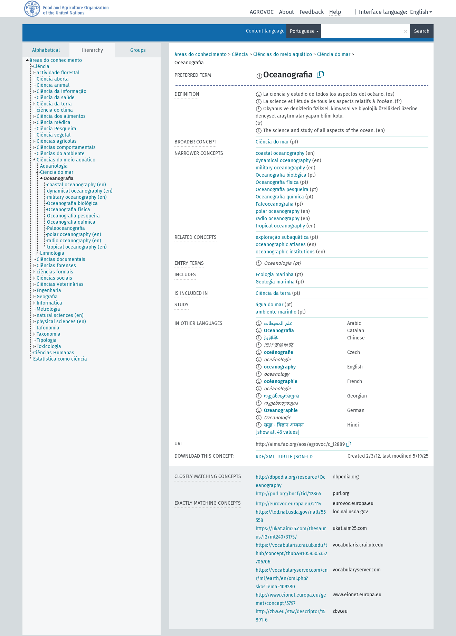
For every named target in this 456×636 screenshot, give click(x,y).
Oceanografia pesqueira (282, 190)
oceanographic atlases (281, 244)
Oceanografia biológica (281, 175)
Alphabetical (46, 50)
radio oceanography (278, 219)
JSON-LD (303, 457)
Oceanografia (279, 331)
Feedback (312, 12)
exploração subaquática (282, 237)
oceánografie (278, 352)
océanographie (280, 381)
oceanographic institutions (285, 252)
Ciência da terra (273, 293)
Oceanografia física (277, 182)
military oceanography (280, 168)
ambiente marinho (276, 312)
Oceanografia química (280, 197)
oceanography (280, 367)
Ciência (240, 54)
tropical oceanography (280, 226)
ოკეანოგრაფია (281, 396)
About (286, 12)
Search (421, 31)
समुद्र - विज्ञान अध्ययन (284, 425)
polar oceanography (278, 211)
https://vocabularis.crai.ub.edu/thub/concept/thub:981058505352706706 (291, 553)
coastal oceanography (280, 153)
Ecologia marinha (275, 275)
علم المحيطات (278, 323)
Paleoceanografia (275, 204)
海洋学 (271, 338)
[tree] (91, 346)
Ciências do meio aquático (282, 54)
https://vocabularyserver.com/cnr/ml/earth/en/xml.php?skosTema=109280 (291, 578)
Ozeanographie (281, 410)
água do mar (269, 305)
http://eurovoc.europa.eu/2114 (288, 504)
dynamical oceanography (283, 160)
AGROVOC (262, 12)
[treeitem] (58, 60)
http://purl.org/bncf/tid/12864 (288, 494)
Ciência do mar (333, 54)
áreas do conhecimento (200, 54)
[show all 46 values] (278, 432)
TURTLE (284, 457)
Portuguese (302, 31)
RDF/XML (265, 457)
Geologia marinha (275, 282)
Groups (138, 50)
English (419, 12)
